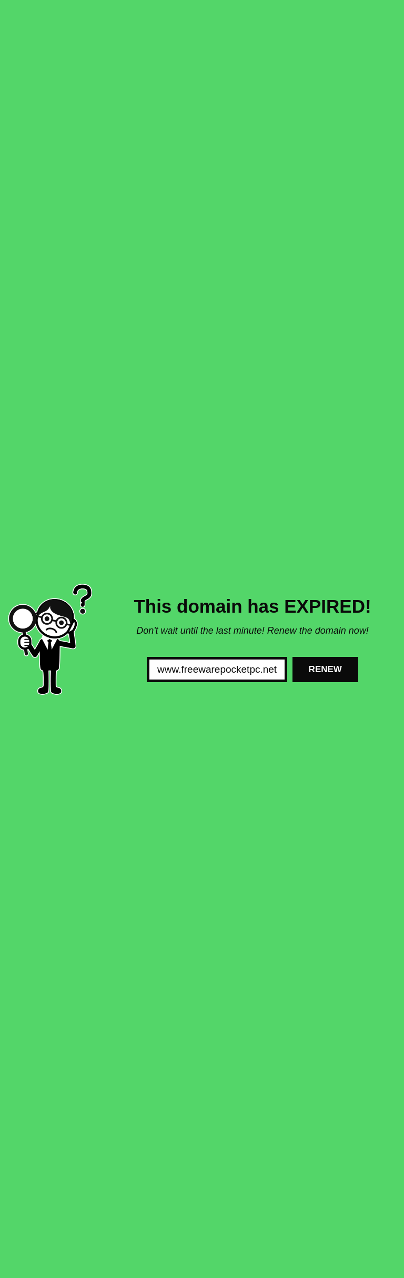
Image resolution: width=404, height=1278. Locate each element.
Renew (325, 669)
